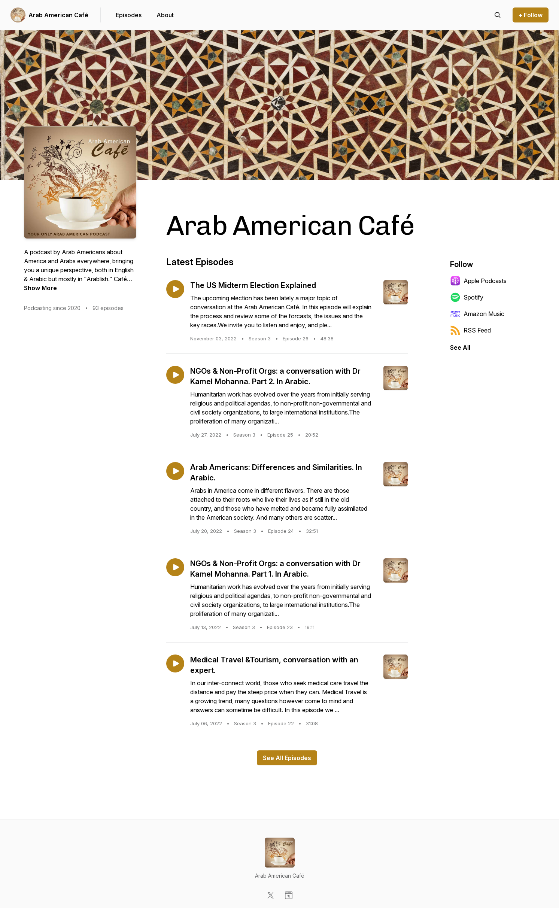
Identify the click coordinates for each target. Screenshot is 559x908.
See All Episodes (287, 758)
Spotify (466, 297)
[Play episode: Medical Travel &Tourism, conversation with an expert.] (175, 663)
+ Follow (531, 15)
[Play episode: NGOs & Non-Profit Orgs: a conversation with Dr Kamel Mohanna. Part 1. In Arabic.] (175, 567)
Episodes (129, 15)
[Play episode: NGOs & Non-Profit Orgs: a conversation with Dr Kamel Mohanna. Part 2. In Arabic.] (175, 375)
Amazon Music (477, 314)
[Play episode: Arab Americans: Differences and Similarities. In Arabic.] (175, 471)
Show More (40, 288)
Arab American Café (58, 15)
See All (460, 347)
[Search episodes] (498, 14)
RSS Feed (470, 330)
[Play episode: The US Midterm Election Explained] (175, 289)
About (165, 15)
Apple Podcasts (478, 281)
